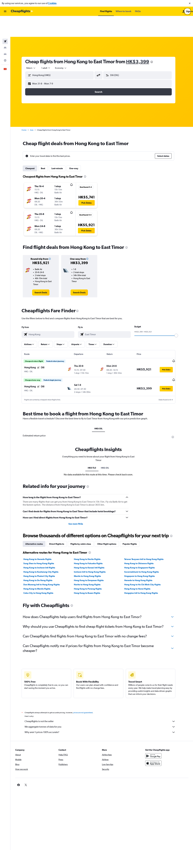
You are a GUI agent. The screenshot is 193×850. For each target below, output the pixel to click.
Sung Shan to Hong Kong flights (42, 542)
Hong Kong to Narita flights (90, 538)
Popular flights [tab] (133, 523)
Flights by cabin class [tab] (84, 523)
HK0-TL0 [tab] (95, 446)
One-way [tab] (77, 147)
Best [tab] (46, 147)
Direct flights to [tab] (59, 523)
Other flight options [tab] (110, 523)
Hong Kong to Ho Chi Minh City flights (146, 563)
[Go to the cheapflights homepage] (22, 11)
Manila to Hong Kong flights (90, 555)
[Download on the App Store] (156, 742)
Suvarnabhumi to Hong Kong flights (145, 551)
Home (27, 109)
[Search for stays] (5, 27)
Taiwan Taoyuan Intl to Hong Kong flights (147, 538)
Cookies (52, 3)
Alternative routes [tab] (37, 523)
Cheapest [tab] (33, 147)
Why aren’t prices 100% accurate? (103, 711)
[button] (189, 3)
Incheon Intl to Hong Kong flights (93, 551)
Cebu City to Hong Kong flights (42, 572)
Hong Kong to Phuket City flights (42, 555)
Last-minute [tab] (60, 147)
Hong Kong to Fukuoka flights (91, 542)
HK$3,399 (140, 40)
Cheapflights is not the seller (103, 700)
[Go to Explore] (5, 40)
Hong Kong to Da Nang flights (41, 559)
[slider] (179, 315)
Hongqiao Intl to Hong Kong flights (144, 572)
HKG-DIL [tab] (102, 407)
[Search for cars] (5, 33)
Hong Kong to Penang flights (91, 567)
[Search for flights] (5, 21)
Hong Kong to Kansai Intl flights (92, 546)
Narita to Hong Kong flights (90, 563)
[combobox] (34, 47)
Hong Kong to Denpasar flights (92, 559)
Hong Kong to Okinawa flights (142, 542)
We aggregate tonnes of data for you (103, 705)
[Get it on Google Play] (156, 735)
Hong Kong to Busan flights (90, 572)
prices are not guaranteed (86, 691)
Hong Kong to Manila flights (40, 567)
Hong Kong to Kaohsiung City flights (44, 551)
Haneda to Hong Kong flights (142, 559)
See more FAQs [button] (79, 502)
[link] (44, 272)
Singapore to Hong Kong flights (143, 555)
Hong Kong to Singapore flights (143, 546)
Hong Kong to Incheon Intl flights (42, 546)
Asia (35, 109)
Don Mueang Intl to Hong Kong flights (45, 563)
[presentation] (155, 41)
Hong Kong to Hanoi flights (141, 567)
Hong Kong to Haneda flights (41, 538)
